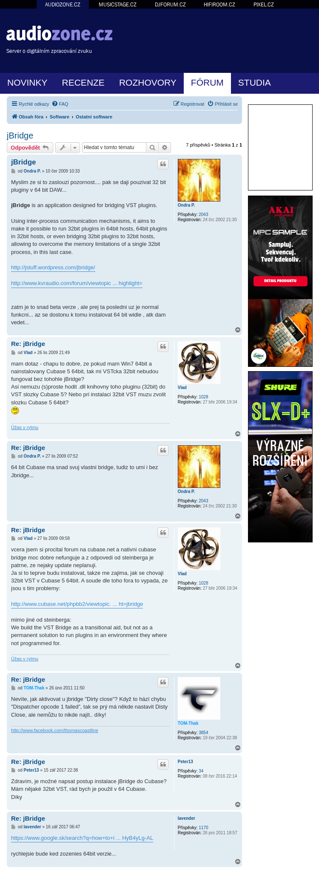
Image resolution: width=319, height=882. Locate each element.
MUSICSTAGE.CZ (118, 4)
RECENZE (83, 82)
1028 (203, 397)
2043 (203, 214)
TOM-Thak (188, 723)
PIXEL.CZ (263, 4)
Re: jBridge (28, 343)
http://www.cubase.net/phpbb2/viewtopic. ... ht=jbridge (77, 604)
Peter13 (185, 761)
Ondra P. (186, 205)
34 (201, 771)
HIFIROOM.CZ (219, 4)
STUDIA (254, 82)
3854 (203, 732)
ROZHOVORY (148, 82)
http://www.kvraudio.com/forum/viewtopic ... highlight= (76, 283)
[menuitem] (59, 104)
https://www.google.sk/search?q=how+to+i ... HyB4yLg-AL (82, 838)
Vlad (182, 387)
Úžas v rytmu (24, 427)
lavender (186, 818)
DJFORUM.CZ (170, 4)
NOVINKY (27, 82)
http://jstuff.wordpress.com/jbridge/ (53, 267)
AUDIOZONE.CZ (62, 4)
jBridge (20, 135)
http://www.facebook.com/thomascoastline (54, 730)
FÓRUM (207, 82)
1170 (203, 827)
